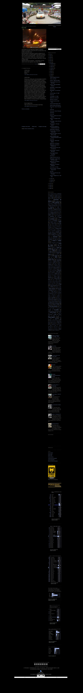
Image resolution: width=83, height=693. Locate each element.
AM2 (56, 197)
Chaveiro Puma (51, 214)
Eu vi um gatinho (52, 235)
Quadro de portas (51, 311)
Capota (55, 209)
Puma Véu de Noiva (58, 307)
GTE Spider (54, 255)
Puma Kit (59, 305)
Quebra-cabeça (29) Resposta (55, 105)
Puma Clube (50, 454)
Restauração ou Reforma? (54, 129)
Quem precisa (54, 313)
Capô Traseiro (50, 209)
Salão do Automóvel (52, 320)
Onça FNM (53, 283)
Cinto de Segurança (58, 215)
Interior (54, 262)
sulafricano (53, 324)
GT (60, 248)
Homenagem (59, 259)
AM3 (59, 197)
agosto (51, 69)
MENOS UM (57, 273)
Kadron (59, 263)
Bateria (49, 204)
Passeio (53, 287)
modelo (55, 277)
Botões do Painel (52, 205)
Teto (59, 326)
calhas (58, 207)
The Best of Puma (57, 327)
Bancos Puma (57, 203)
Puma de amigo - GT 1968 (54, 93)
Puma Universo (50, 456)
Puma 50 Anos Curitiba (52, 299)
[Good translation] (39, 676)
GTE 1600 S (56, 254)
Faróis (55, 239)
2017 (50, 54)
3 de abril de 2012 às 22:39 (30, 74)
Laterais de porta (57, 265)
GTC (58, 253)
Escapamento (59, 230)
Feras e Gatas (57, 240)
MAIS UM (58, 271)
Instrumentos (50, 262)
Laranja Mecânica (50, 265)
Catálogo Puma (53, 212)
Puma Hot (50, 305)
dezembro (52, 63)
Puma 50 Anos (57, 298)
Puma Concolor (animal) (53, 301)
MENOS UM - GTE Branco (54, 143)
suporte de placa (59, 324)
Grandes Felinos (56, 248)
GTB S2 (51, 252)
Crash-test (49, 220)
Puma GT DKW (56, 304)
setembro (52, 68)
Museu (49, 279)
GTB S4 (53, 253)
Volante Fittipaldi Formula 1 (55, 77)
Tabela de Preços (53, 325)
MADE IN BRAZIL (52, 271)
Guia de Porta (58, 258)
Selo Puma (58, 320)
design (60, 221)
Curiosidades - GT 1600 (54, 96)
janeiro (51, 181)
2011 (50, 183)
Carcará (59, 209)
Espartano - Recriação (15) (56, 414)
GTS (56, 257)
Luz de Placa (54, 270)
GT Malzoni (52, 249)
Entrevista (53, 230)
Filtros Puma (55, 243)
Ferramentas (53, 242)
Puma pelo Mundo (53, 306)
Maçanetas (59, 270)
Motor (59, 277)
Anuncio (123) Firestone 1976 (55, 103)
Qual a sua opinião (58, 311)
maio (51, 74)
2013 (50, 60)
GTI (60, 255)
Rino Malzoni (55, 319)
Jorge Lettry (54, 263)
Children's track (50, 215)
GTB (54, 250)
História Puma (51, 259)
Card (49, 210)
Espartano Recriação (52, 233)
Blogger (54, 26)
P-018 (60, 284)
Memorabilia (58, 272)
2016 (50, 55)
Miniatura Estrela (57, 276)
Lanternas (50, 264)
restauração (57, 318)
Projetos (49, 297)
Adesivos (51, 195)
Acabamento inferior (53, 193)
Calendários (52, 207)
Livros (54, 269)
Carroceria (52, 210)
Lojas (50, 270)
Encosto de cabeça (53, 229)
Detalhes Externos (53, 222)
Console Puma (54, 217)
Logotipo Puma (58, 269)
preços (59, 294)
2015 (50, 57)
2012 (50, 62)
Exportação (50, 239)
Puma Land (50, 455)
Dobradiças (50, 227)
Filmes (50, 243)
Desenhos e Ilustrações (53, 221)
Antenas (49, 199)
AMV (52, 198)
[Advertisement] (31, 117)
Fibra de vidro (59, 242)
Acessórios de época (58, 194)
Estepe (60, 234)
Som (49, 324)
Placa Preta (53, 291)
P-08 (58, 285)
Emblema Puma (58, 228)
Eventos (55, 236)
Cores (60, 217)
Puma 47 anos (50, 298)
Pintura (56, 290)
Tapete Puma (55, 326)
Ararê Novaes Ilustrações (52, 458)
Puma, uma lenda (53, 78)
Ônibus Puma (58, 283)
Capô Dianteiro (57, 208)
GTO (51, 257)
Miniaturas (50, 277)
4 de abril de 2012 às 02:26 (30, 100)
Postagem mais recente (26, 126)
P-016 (56, 284)
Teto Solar (50, 327)
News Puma (58, 279)
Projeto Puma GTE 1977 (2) (55, 157)
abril (51, 75)
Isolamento (49, 263)
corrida (52, 219)
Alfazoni (49, 197)
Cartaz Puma (56, 211)
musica (53, 279)
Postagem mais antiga (42, 126)
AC (48, 193)
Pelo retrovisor (52, 288)
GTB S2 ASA (57, 252)
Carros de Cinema (57, 210)
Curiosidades (55, 220)
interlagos (59, 262)
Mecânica (53, 272)
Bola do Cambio (54, 204)
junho (51, 72)
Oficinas (49, 283)
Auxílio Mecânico (50, 203)
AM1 (52, 197)
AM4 (49, 198)
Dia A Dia (51, 171)
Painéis (51, 286)
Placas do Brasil (54, 292)
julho (51, 71)
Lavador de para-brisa (51, 266)
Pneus (55, 293)
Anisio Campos (57, 198)
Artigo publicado (55, 202)
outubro (51, 66)
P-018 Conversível (53, 285)
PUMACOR (53, 364)
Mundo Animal (52, 88)
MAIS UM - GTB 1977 (54, 99)
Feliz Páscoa (52, 155)
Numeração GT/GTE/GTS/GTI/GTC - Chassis (56, 375)
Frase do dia (55, 246)
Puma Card (59, 300)
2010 (50, 185)
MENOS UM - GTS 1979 (54, 97)
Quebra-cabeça (53, 312)
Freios (59, 246)
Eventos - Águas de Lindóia (55, 80)
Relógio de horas (56, 315)
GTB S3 (49, 253)
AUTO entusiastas (51, 459)
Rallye (55, 314)
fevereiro (51, 180)
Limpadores (58, 266)
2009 (50, 186)
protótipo (53, 297)
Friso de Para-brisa (51, 247)
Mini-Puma (49, 276)
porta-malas (54, 294)
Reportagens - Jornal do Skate (55, 87)
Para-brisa (56, 286)
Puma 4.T (58, 297)
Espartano (57, 231)
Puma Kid (55, 305)
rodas (60, 319)
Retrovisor (49, 319)
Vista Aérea (52, 112)
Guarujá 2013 (50, 258)
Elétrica (53, 228)
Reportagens (51, 317)
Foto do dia (52, 114)
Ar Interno (57, 201)
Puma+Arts (52, 94)
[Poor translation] (43, 676)
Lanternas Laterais (57, 264)
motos (49, 278)
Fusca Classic (50, 452)
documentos (55, 227)
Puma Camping (53, 300)
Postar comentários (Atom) (29, 128)
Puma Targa (52, 307)
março (51, 178)
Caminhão (50, 208)
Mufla (52, 278)
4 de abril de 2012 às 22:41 (30, 106)
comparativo (52, 216)
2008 (50, 188)
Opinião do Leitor (51, 284)
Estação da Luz (54, 234)
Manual (49, 272)
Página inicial (34, 126)
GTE (49, 254)
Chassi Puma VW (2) (55, 423)
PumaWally (56, 309)
